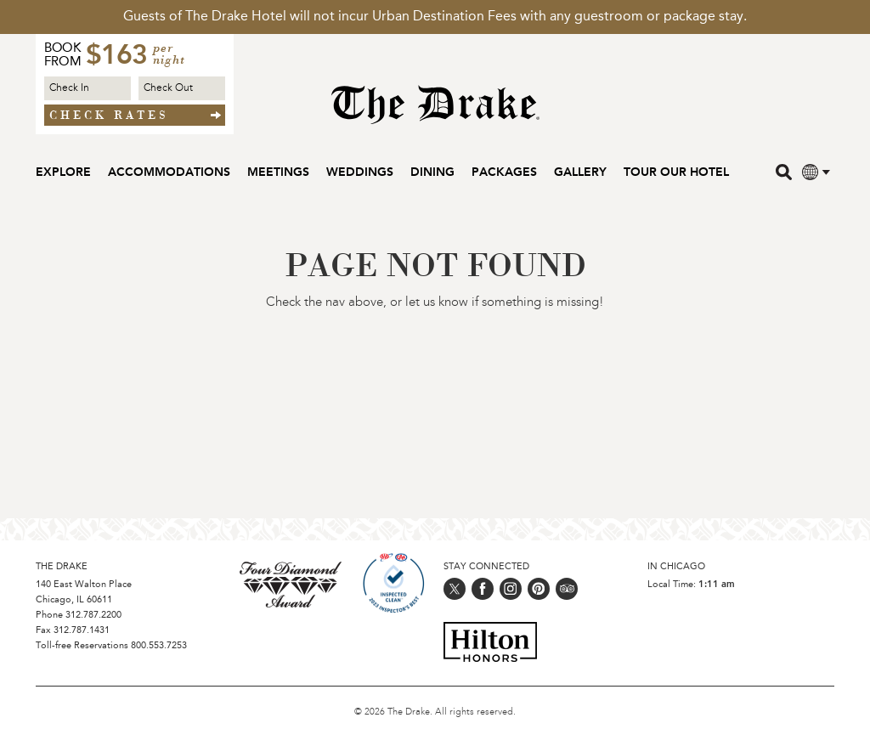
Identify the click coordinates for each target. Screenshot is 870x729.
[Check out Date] (181, 88)
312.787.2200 (93, 615)
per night (169, 55)
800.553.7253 (159, 646)
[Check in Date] (87, 88)
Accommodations (169, 172)
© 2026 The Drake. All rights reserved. (435, 712)
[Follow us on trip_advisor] (567, 589)
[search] (785, 171)
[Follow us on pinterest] (539, 589)
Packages (504, 172)
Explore (63, 172)
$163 (116, 57)
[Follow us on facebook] (483, 589)
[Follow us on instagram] (511, 589)
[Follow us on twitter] (454, 589)
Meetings (278, 172)
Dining (432, 172)
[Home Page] (435, 113)
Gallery (580, 172)
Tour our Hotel (676, 172)
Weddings (359, 172)
